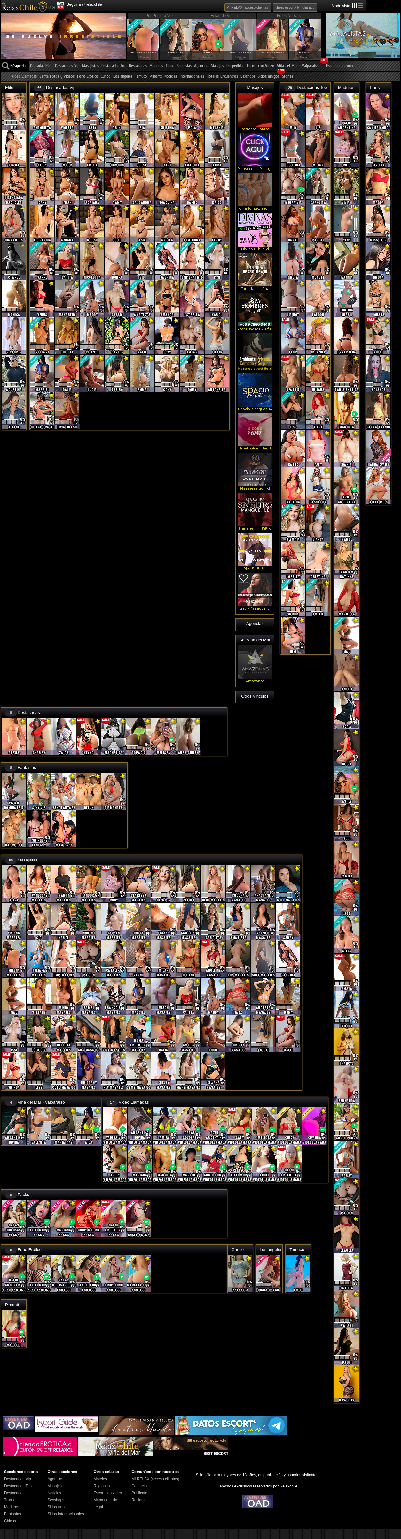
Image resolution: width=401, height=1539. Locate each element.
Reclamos (139, 1500)
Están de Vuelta (224, 15)
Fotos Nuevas (289, 15)
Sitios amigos (268, 77)
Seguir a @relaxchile (84, 4)
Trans (170, 66)
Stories (287, 77)
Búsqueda (18, 66)
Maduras (156, 66)
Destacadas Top (113, 66)
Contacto (139, 1486)
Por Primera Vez (159, 15)
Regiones (101, 1486)
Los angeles (122, 77)
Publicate (139, 1493)
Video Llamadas (24, 77)
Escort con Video (260, 66)
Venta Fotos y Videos (57, 77)
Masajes (217, 66)
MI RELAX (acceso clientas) (247, 7)
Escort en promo (339, 66)
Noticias (170, 77)
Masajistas (90, 66)
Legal (98, 1507)
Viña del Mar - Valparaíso (298, 66)
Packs (23, 1194)
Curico (106, 77)
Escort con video (107, 1493)
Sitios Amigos (58, 1507)
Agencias (201, 66)
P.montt (156, 77)
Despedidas (235, 66)
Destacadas (138, 66)
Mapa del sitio (105, 1500)
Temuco (141, 77)
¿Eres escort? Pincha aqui (295, 7)
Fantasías (184, 66)
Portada (36, 66)
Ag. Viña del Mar (254, 640)
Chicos (10, 1521)
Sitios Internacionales (65, 1514)
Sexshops (247, 77)
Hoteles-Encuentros (222, 77)
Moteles (100, 1479)
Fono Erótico (87, 77)
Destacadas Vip (67, 66)
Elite (48, 66)
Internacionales (192, 77)
